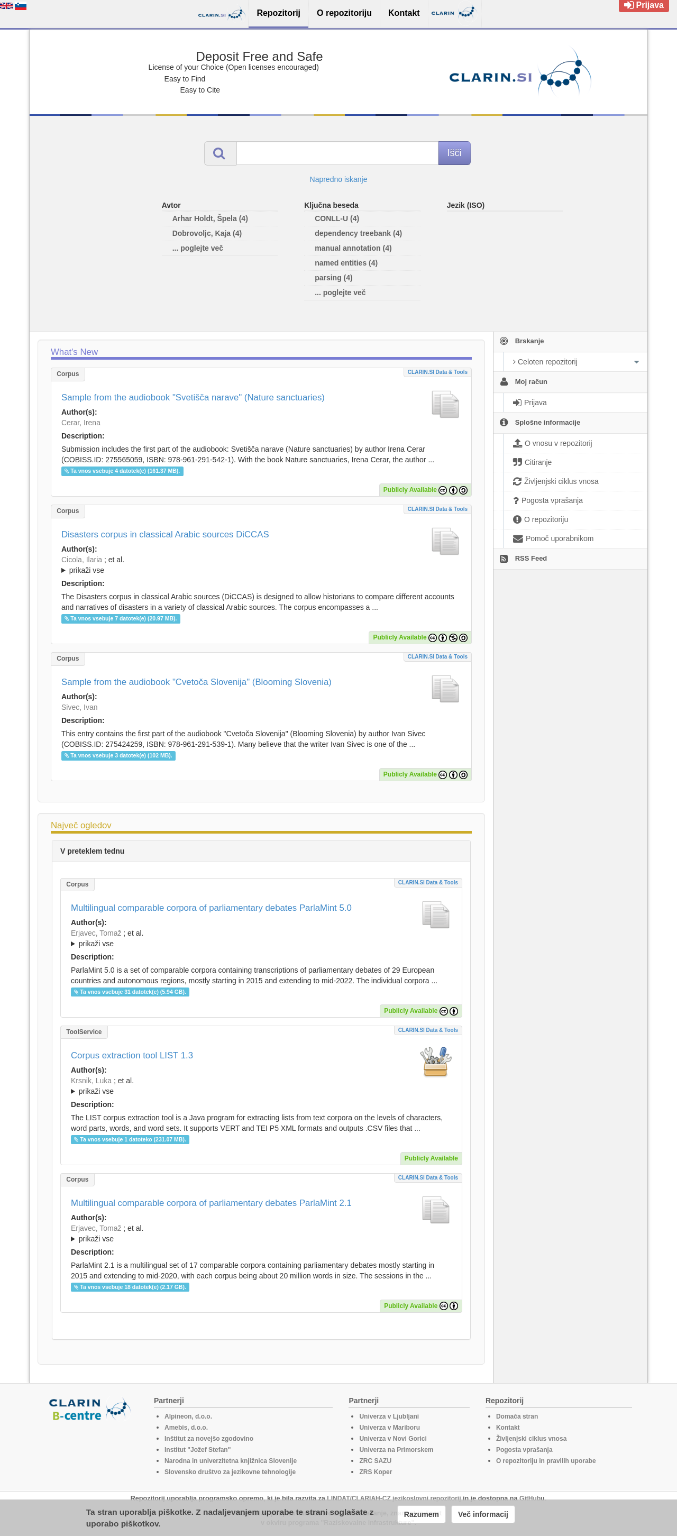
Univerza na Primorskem (396, 1449)
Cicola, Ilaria (81, 559)
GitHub (530, 1498)
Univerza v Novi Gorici (392, 1438)
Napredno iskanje (339, 179)
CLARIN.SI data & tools (438, 372)
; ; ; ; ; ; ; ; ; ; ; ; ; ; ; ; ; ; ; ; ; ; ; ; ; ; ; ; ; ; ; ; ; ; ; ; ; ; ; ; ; (261, 1233)
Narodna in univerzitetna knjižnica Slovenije (230, 1461)
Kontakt (508, 1427)
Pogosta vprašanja (524, 1449)
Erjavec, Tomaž (96, 933)
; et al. (261, 565)
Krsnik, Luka (91, 1080)
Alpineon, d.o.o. (188, 1416)
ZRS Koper (375, 1472)
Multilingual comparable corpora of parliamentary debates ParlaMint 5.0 (211, 908)
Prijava (644, 5)
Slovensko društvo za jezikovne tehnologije (230, 1472)
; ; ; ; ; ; (261, 564)
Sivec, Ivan (79, 707)
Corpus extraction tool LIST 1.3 (132, 1055)
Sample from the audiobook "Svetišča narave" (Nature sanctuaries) (193, 397)
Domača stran (517, 1416)
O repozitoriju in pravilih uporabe (546, 1461)
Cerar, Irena (80, 422)
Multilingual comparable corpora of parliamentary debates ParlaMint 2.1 (211, 1203)
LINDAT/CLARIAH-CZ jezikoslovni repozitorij (394, 1498)
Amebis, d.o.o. (186, 1427)
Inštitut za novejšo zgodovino (208, 1438)
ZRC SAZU (375, 1461)
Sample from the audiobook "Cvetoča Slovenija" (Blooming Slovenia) (196, 682)
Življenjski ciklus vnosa (531, 1438)
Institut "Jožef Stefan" (197, 1449)
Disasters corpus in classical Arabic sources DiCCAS (165, 534)
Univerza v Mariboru (389, 1427)
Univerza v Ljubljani (389, 1416)
